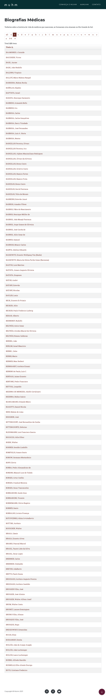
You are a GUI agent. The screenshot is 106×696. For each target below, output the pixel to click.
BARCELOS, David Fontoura (17, 189)
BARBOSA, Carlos (13, 113)
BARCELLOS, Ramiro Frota (16, 179)
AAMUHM (84, 5)
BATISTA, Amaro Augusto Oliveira (20, 270)
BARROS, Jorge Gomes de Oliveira (20, 224)
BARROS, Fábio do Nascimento (18, 209)
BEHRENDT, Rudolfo (14, 321)
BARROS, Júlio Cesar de (15, 235)
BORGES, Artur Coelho (15, 478)
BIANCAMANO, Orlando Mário (18, 402)
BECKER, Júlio (12, 305)
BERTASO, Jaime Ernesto (16, 376)
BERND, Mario (11, 356)
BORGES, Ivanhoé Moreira (16, 483)
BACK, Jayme (11, 62)
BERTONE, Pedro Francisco (17, 381)
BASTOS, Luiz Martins (15, 265)
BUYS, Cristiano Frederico (16, 670)
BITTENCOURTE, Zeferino (16, 427)
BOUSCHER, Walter (14, 528)
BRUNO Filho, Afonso (14, 614)
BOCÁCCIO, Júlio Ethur (15, 437)
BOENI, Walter (12, 442)
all (7, 34)
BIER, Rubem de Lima (14, 412)
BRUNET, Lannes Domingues (17, 609)
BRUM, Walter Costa (14, 604)
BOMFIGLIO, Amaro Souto (16, 452)
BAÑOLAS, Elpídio (13, 88)
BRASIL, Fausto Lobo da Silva (18, 549)
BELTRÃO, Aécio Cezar (15, 326)
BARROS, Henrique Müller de (18, 214)
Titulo (9, 47)
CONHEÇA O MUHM (68, 5)
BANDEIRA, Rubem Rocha (16, 83)
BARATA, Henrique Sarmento (18, 98)
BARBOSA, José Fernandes (17, 128)
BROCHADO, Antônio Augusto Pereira (21, 579)
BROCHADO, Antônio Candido (18, 584)
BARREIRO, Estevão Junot (16, 199)
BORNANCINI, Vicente (15, 498)
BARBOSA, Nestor (13, 138)
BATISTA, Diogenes (14, 275)
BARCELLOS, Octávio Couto (17, 169)
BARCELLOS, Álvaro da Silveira (19, 159)
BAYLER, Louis (12, 295)
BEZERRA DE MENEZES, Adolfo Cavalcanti (23, 392)
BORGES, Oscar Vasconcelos (17, 488)
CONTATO (96, 5)
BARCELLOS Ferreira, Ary (16, 148)
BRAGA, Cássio (12, 533)
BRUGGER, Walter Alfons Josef (18, 599)
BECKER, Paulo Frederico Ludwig (19, 311)
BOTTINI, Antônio (13, 523)
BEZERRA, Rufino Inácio (15, 397)
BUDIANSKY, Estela (14, 640)
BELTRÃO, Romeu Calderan (17, 336)
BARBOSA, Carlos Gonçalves (17, 118)
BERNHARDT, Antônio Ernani (18, 366)
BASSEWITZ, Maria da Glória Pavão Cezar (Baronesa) (27, 260)
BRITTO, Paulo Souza (14, 574)
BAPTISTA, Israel (13, 93)
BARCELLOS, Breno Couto (16, 164)
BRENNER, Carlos (13, 559)
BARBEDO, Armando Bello (16, 103)
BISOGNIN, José (12, 417)
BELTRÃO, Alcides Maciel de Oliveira (21, 331)
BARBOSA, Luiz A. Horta (16, 133)
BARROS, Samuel (13, 240)
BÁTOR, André (11, 280)
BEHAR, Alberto (12, 316)
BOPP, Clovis (11, 462)
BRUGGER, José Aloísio (15, 594)
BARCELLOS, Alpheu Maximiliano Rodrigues (24, 154)
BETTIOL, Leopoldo (13, 387)
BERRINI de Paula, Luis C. (16, 371)
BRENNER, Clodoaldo (14, 564)
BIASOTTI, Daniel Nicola (16, 407)
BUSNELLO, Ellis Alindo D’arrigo (19, 665)
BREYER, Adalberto (14, 569)
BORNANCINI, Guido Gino (16, 493)
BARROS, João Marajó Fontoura (18, 219)
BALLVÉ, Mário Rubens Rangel (18, 78)
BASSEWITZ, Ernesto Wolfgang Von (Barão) (24, 255)
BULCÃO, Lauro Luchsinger (17, 655)
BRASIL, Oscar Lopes (14, 554)
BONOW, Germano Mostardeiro (18, 457)
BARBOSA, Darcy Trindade (17, 123)
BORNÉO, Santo (12, 508)
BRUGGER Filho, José (14, 589)
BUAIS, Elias (11, 635)
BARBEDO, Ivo (11, 108)
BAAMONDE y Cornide (15, 52)
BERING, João (11, 341)
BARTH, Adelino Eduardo (16, 250)
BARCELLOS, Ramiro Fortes (17, 174)
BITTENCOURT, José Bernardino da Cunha (23, 422)
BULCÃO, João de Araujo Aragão (19, 645)
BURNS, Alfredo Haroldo (16, 660)
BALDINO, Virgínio (13, 73)
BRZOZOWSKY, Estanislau (16, 630)
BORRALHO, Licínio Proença (17, 513)
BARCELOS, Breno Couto (15, 184)
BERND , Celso (11, 351)
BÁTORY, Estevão (13, 285)
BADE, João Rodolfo (14, 67)
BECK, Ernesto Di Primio (16, 300)
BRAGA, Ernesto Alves (15, 538)
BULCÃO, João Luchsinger (16, 650)
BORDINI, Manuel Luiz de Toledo (19, 473)
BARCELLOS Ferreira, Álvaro (17, 143)
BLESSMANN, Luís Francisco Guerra (21, 432)
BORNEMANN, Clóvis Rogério (18, 503)
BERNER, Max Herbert (15, 361)
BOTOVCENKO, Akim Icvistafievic (20, 518)
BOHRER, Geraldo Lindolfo (16, 447)
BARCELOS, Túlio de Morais (17, 194)
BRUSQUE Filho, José (14, 619)
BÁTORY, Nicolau (13, 290)
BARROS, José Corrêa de (15, 230)
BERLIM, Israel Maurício (16, 346)
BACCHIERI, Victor (13, 57)
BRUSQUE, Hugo (12, 625)
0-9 (10, 38)
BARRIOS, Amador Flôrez (16, 204)
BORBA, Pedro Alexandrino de (18, 468)
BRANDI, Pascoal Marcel (16, 544)
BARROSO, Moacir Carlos (16, 245)
